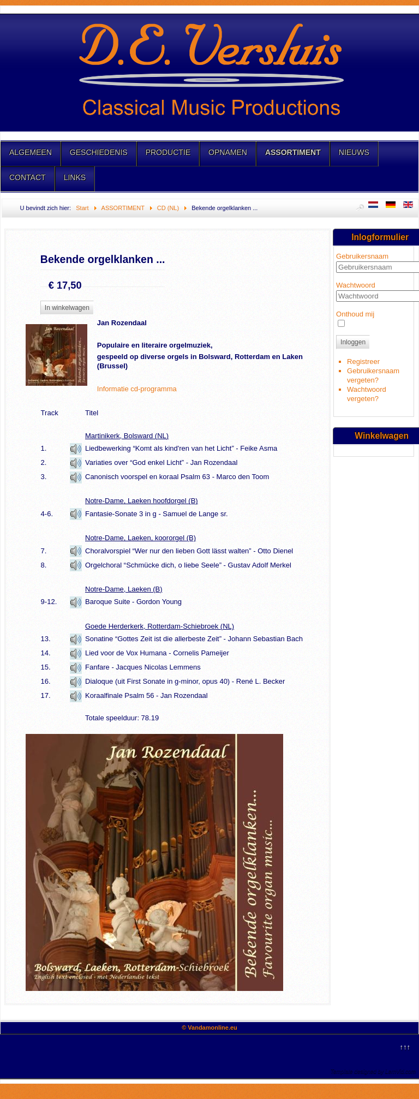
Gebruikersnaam (362, 256)
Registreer (363, 361)
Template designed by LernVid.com (373, 1071)
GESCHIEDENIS (99, 152)
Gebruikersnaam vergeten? (373, 375)
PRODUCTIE (168, 152)
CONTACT (27, 177)
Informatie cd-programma (137, 389)
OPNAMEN (227, 152)
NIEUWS (354, 152)
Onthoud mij (355, 314)
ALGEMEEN (30, 152)
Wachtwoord (355, 285)
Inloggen (353, 342)
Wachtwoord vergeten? (366, 394)
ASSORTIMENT (293, 152)
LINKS (75, 177)
